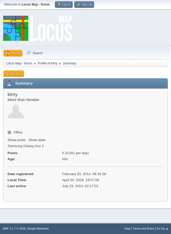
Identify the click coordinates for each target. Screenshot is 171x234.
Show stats (36, 140)
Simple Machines (38, 228)
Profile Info (13, 73)
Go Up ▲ (162, 228)
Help (127, 228)
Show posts (17, 140)
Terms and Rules (143, 228)
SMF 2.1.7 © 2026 (14, 228)
